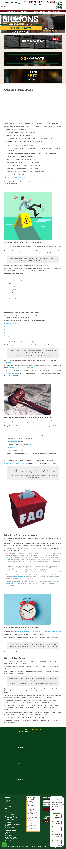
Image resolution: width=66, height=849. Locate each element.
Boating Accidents (9, 821)
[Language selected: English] (6, 6)
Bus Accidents (8, 822)
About (8, 11)
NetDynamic (58, 847)
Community (8, 806)
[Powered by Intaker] (52, 845)
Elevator (9, 281)
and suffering (13, 447)
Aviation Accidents (9, 819)
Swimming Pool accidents (14, 290)
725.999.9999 (51, 3)
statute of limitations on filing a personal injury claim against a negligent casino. (38, 631)
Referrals (7, 809)
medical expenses (14, 435)
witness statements (19, 576)
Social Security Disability (11, 837)
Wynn (6, 661)
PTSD (30, 444)
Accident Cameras (9, 814)
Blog (6, 808)
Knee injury (7, 336)
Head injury (7, 330)
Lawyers (7, 801)
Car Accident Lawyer (10, 829)
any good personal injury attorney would (30, 548)
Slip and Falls (8, 835)
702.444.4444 (32, 1)
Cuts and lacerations (10, 324)
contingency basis (20, 177)
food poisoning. (11, 362)
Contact (7, 811)
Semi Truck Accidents (10, 834)
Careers (7, 805)
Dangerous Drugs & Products (12, 824)
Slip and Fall (10, 278)
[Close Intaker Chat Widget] (60, 798)
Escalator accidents (18, 281)
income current (14, 441)
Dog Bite (7, 825)
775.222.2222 (51, 1)
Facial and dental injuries (11, 327)
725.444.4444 (32, 3)
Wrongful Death (9, 840)
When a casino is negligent (11, 373)
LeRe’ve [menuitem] (46, 700)
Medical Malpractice (10, 827)
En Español (8, 813)
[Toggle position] (57, 798)
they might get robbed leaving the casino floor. (22, 367)
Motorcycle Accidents (10, 830)
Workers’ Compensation (11, 838)
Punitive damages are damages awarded (15, 463)
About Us (7, 800)
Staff (6, 803)
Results (36, 11)
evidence (53, 570)
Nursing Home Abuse (10, 832)
